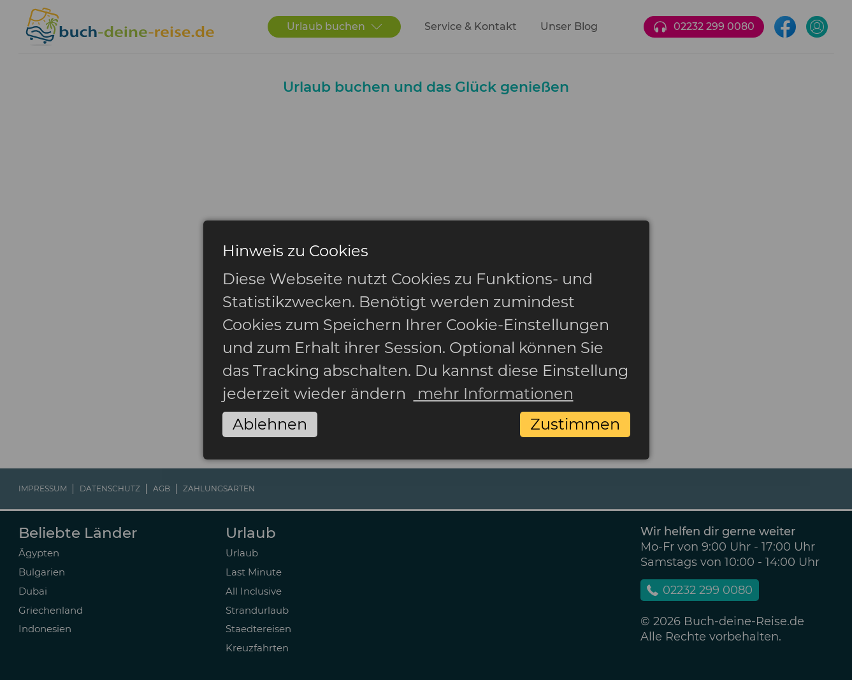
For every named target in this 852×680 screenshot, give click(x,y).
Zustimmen (575, 424)
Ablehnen (270, 424)
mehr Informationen (494, 393)
